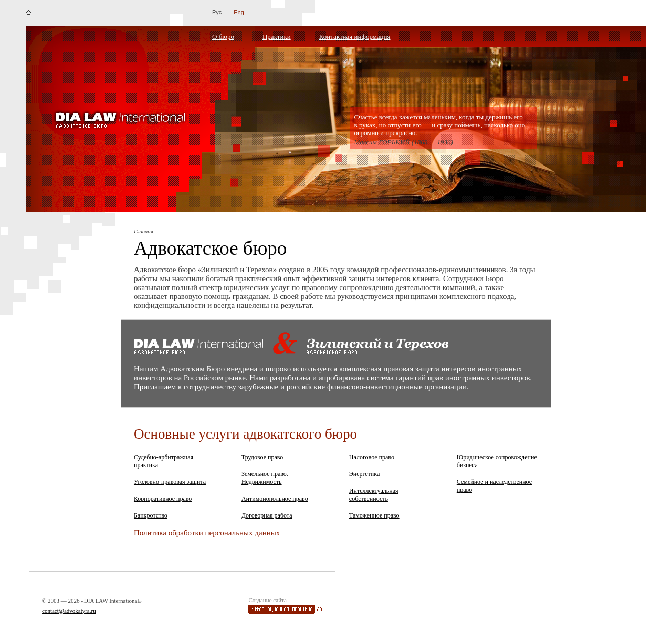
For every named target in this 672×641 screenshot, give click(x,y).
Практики (276, 36)
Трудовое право (262, 457)
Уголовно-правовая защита (170, 481)
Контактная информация (355, 36)
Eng (239, 12)
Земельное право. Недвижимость (265, 477)
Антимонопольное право (275, 498)
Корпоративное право (163, 498)
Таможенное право (374, 515)
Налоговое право (371, 457)
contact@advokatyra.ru (69, 610)
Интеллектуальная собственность (373, 494)
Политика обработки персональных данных (207, 533)
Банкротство (150, 515)
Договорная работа (267, 515)
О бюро (223, 36)
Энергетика (364, 474)
